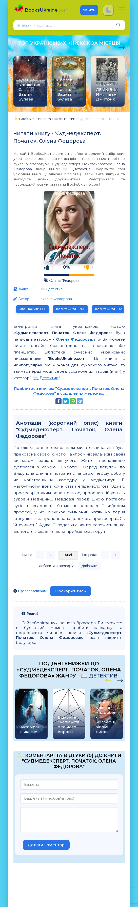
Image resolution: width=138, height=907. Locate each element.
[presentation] (110, 46)
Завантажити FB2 (108, 309)
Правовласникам (32, 591)
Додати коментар (46, 844)
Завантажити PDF (32, 309)
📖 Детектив (76, 169)
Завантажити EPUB (70, 309)
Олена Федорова (64, 280)
